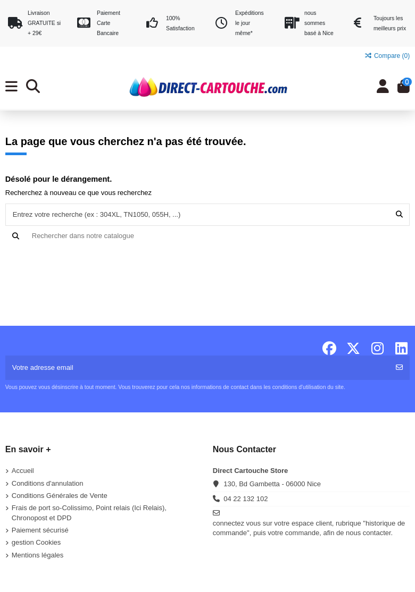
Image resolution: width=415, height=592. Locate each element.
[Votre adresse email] (197, 368)
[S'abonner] (399, 368)
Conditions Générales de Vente (59, 496)
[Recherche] (207, 236)
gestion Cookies (36, 542)
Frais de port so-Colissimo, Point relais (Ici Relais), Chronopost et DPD (89, 512)
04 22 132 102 (245, 499)
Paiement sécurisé (40, 530)
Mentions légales (38, 555)
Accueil (23, 471)
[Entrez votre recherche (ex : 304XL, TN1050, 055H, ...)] (399, 215)
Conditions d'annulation (48, 483)
